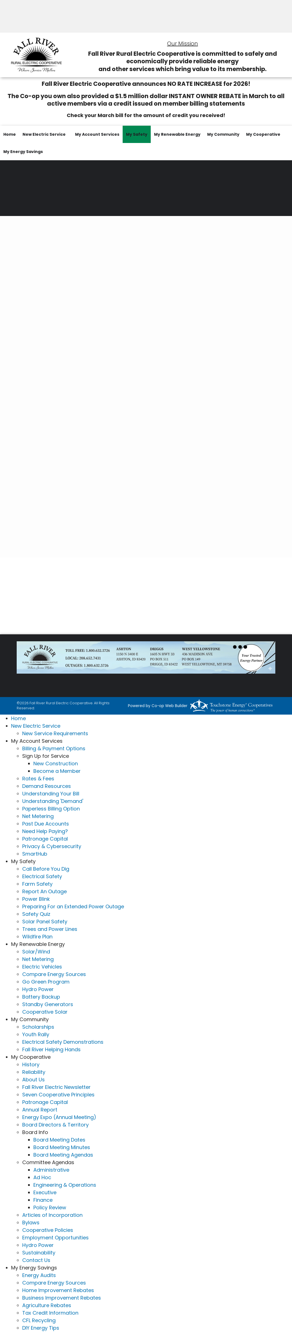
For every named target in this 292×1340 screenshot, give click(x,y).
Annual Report (39, 1109)
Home (18, 718)
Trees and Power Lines (49, 929)
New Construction (55, 763)
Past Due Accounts (45, 823)
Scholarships (38, 1026)
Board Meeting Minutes (61, 1147)
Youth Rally (35, 1034)
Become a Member (57, 771)
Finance (43, 1199)
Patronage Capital (45, 838)
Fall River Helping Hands (51, 1049)
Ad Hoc (42, 1177)
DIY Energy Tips (40, 1327)
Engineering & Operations (64, 1184)
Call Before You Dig (45, 868)
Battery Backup (41, 996)
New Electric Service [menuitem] (44, 134)
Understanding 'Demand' (52, 801)
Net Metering (38, 816)
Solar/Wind (36, 951)
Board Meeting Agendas (63, 1154)
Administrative (51, 1169)
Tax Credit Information (50, 1312)
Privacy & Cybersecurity (51, 846)
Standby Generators (47, 1004)
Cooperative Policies (47, 1230)
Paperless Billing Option (51, 808)
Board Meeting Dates (59, 1139)
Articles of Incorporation (52, 1215)
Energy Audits (39, 1275)
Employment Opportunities (55, 1237)
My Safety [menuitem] (136, 134)
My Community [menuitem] (223, 134)
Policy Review (49, 1207)
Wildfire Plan (37, 936)
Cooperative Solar (45, 1011)
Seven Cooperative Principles (58, 1094)
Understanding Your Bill (50, 793)
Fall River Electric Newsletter (56, 1087)
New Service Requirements (55, 733)
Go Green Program (46, 981)
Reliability (33, 1072)
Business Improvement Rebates (61, 1297)
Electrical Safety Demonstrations (62, 1041)
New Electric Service (35, 725)
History (30, 1064)
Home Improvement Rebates (58, 1290)
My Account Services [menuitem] (97, 134)
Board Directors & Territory (55, 1124)
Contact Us (36, 1260)
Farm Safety (37, 883)
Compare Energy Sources (54, 974)
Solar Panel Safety (44, 921)
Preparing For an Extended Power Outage (73, 906)
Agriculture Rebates (46, 1305)
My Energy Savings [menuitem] (23, 151)
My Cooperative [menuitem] (263, 134)
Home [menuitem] (9, 134)
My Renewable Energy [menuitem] (177, 134)
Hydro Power (38, 989)
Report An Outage (44, 891)
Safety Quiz (36, 914)
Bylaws (30, 1222)
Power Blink (36, 898)
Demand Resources (46, 786)
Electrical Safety (42, 876)
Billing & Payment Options (53, 748)
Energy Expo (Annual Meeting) (59, 1117)
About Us (33, 1079)
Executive (44, 1192)
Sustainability (38, 1252)
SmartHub (34, 853)
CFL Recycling (39, 1320)
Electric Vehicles (42, 966)
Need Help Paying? (45, 831)
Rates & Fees (38, 778)
